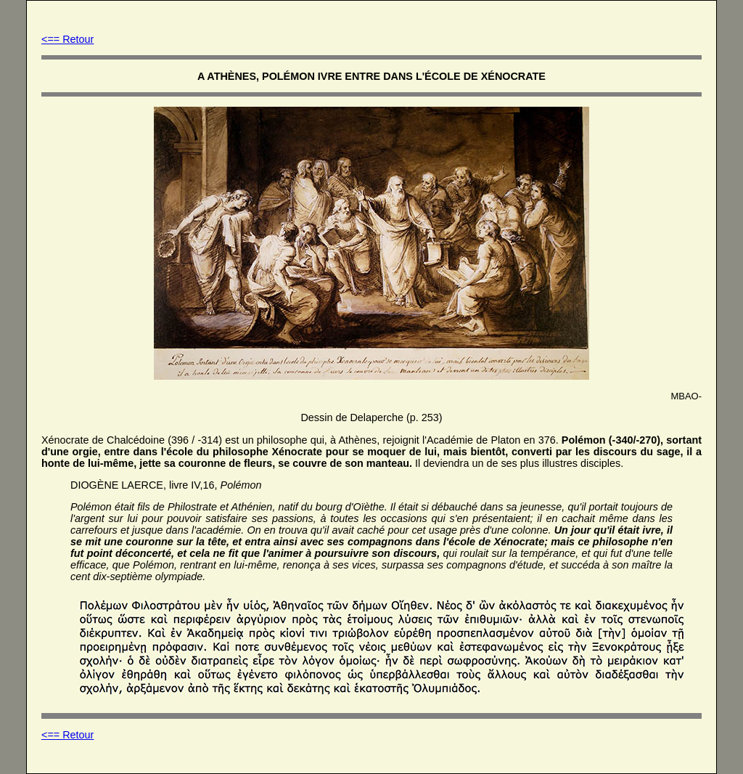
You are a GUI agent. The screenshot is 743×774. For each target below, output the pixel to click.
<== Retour (67, 39)
